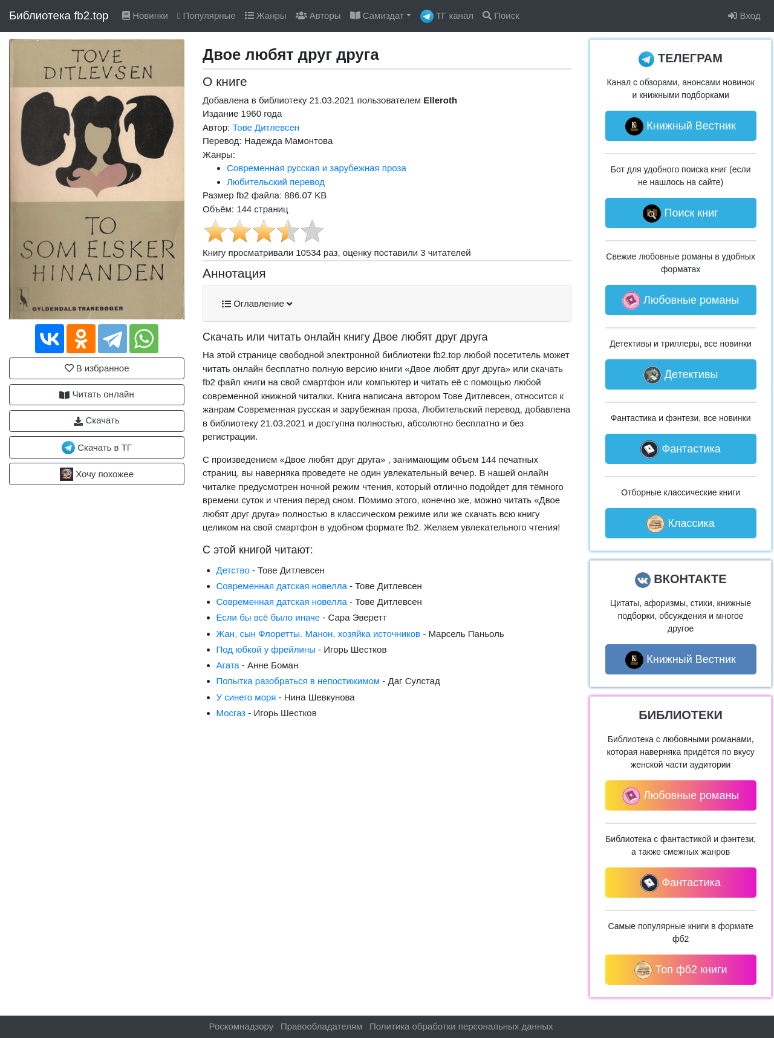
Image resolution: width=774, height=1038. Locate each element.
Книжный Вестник (680, 126)
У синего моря (246, 697)
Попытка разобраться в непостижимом (298, 681)
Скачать (96, 420)
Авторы (318, 15)
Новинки (145, 15)
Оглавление (257, 303)
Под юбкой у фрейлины (266, 649)
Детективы (680, 375)
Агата (227, 665)
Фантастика (680, 449)
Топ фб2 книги (680, 970)
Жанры (266, 15)
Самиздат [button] (377, 15)
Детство (233, 570)
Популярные (206, 15)
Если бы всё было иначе (268, 617)
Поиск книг (680, 213)
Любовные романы (680, 301)
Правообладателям (321, 1026)
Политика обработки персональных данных (461, 1026)
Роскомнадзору (241, 1026)
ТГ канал (446, 16)
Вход (744, 15)
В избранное (97, 368)
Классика (680, 524)
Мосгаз (231, 713)
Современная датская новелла (281, 586)
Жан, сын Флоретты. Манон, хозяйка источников (318, 633)
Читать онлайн (96, 394)
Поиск (501, 15)
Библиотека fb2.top (59, 15)
